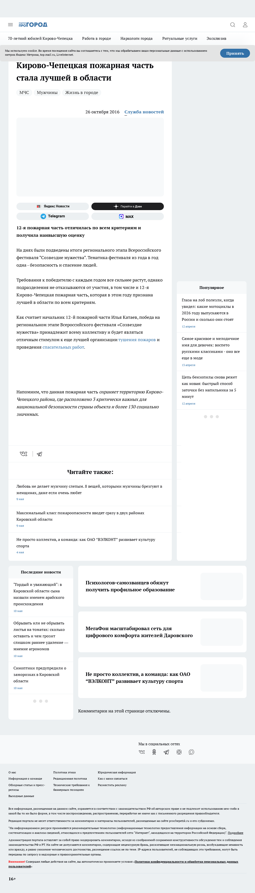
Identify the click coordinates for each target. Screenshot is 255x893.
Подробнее (235, 833)
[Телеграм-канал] (52, 216)
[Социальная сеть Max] (127, 216)
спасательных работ (63, 347)
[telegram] (41, 453)
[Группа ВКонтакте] (141, 752)
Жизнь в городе (81, 92)
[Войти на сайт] (245, 25)
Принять (235, 53)
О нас (12, 772)
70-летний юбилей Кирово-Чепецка (40, 38)
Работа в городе (96, 38)
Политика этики (64, 772)
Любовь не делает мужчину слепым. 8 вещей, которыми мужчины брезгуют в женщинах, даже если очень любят (90, 493)
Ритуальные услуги (179, 38)
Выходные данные (21, 796)
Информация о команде (25, 778)
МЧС (24, 92)
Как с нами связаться (112, 778)
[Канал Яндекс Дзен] (127, 206)
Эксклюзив (217, 38)
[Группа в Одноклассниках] (154, 752)
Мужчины (47, 92)
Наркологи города (137, 38)
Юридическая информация (117, 772)
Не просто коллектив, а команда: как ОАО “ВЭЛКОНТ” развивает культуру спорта (90, 546)
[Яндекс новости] (52, 206)
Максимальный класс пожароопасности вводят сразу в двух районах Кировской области (90, 519)
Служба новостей (144, 112)
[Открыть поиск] (233, 25)
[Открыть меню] (10, 25)
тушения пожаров (137, 339)
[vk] (24, 453)
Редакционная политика (70, 778)
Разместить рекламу (112, 785)
